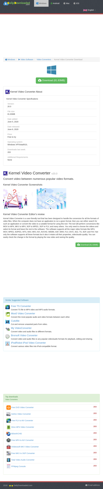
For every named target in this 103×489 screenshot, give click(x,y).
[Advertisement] (51, 35)
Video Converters (43, 59)
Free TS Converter (21, 306)
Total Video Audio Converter (20, 460)
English (89, 10)
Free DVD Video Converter (20, 407)
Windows (41, 3)
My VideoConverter (21, 328)
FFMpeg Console (16, 466)
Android (55, 3)
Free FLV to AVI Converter (19, 420)
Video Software (25, 59)
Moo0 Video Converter (23, 313)
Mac (66, 3)
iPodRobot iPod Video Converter (28, 342)
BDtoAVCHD (14, 434)
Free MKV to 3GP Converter (20, 453)
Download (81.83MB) (51, 80)
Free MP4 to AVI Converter (20, 440)
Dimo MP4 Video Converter (20, 427)
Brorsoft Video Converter (24, 335)
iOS (76, 3)
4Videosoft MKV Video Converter (22, 447)
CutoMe (15, 321)
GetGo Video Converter (18, 414)
